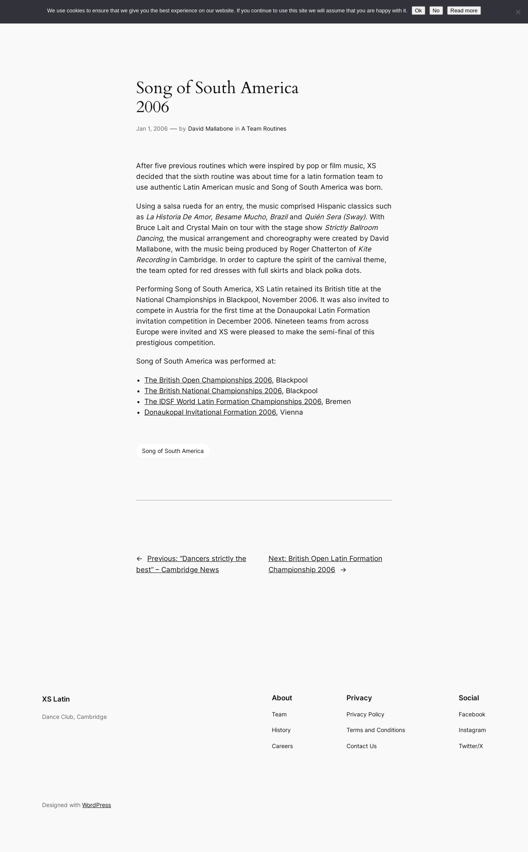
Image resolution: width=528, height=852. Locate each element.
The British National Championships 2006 (213, 391)
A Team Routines (263, 128)
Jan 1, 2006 (152, 128)
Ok (418, 10)
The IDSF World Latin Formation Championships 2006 (232, 401)
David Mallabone (210, 128)
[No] (518, 12)
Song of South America (173, 450)
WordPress (96, 804)
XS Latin (56, 699)
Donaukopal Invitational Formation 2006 (210, 412)
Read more (464, 10)
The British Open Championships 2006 (208, 380)
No (436, 10)
